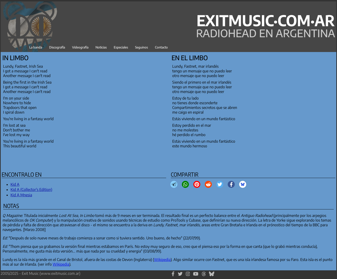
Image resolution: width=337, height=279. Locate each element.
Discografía (57, 47)
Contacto (161, 47)
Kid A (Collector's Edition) (31, 189)
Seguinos (141, 47)
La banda (35, 47)
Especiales (121, 47)
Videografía (80, 47)
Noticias (101, 47)
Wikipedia (162, 259)
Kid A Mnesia (21, 195)
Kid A (15, 184)
